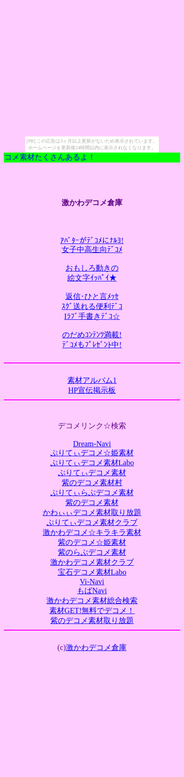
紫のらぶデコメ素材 (92, 552)
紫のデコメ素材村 (92, 483)
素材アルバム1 (92, 380)
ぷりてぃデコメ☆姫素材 (92, 453)
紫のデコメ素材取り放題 (92, 620)
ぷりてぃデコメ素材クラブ (92, 522)
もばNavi (92, 591)
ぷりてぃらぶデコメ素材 (92, 492)
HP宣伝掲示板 (92, 390)
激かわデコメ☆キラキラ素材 (92, 532)
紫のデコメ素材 (92, 502)
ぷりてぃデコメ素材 (92, 473)
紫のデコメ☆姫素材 (92, 542)
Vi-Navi (92, 582)
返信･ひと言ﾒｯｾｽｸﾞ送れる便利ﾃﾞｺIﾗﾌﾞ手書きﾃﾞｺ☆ (92, 306)
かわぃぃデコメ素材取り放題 (92, 512)
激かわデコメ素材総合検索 (92, 600)
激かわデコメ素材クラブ (92, 562)
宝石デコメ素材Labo (92, 572)
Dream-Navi (92, 444)
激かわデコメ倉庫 (96, 647)
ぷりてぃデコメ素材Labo (92, 463)
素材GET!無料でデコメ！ (92, 610)
